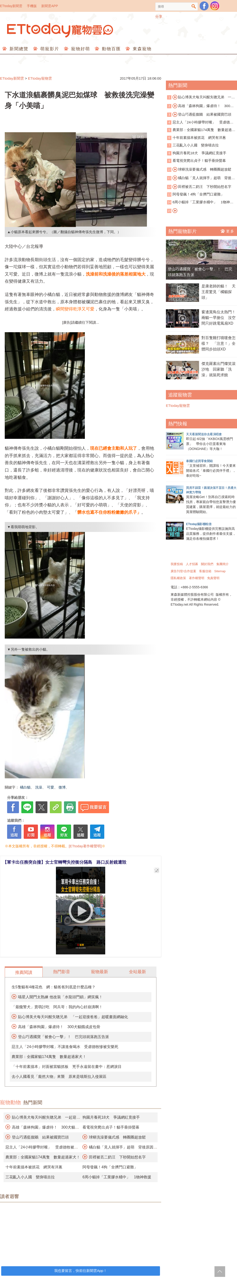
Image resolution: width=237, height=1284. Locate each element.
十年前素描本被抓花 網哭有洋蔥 (33, 1167)
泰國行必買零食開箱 (199, 461)
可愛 (50, 787)
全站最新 (137, 971)
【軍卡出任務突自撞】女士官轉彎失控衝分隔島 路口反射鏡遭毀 (64, 862)
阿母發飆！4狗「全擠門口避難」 (110, 1167)
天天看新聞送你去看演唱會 (204, 434)
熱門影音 (61, 971)
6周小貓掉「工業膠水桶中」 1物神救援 (116, 1177)
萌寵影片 (49, 48)
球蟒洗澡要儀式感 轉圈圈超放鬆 (117, 1137)
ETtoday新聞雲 (11, 6)
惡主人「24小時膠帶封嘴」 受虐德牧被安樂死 (200, 122)
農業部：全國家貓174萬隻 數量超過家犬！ (49, 1057)
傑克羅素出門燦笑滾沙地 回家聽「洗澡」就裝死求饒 (218, 369)
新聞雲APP (49, 6)
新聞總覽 (18, 48)
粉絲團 (204, 5)
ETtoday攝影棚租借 (198, 524)
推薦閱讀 (23, 972)
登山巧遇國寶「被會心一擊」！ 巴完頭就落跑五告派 (63, 1037)
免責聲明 (213, 578)
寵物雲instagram (214, 5)
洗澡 (38, 787)
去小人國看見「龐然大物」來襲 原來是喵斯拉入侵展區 (59, 1077)
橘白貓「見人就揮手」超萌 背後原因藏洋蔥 (201, 178)
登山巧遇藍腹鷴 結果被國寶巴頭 (40, 1137)
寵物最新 (99, 971)
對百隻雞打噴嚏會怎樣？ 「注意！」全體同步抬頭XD (218, 343)
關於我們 (207, 564)
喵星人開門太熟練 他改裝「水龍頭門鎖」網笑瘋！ (60, 997)
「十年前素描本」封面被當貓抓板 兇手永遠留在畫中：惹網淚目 (67, 1067)
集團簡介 (222, 564)
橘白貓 (25, 787)
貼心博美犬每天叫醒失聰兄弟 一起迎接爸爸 (201, 97)
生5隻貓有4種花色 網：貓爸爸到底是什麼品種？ (54, 987)
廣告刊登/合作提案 (183, 571)
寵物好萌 (79, 48)
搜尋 (194, 6)
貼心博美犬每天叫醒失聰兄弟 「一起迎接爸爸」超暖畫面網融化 (73, 1017)
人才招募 (192, 564)
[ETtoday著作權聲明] (85, 846)
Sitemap (220, 571)
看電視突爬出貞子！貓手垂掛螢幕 (110, 1127)
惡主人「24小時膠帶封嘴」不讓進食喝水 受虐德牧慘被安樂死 (65, 1047)
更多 (228, 231)
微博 (62, 787)
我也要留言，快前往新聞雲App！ (80, 1271)
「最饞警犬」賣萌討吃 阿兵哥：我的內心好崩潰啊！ (57, 1007)
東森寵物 (141, 48)
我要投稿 (177, 564)
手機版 (32, 6)
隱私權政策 (178, 578)
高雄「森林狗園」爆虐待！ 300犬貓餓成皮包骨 (59, 1027)
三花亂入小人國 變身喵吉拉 (30, 1177)
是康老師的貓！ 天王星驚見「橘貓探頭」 (218, 291)
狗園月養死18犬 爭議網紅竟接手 (111, 1117)
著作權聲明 (196, 578)
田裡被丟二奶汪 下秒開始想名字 (117, 1157)
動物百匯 (110, 48)
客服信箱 (205, 571)
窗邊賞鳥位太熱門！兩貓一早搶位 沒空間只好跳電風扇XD (218, 317)
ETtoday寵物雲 (60, 30)
